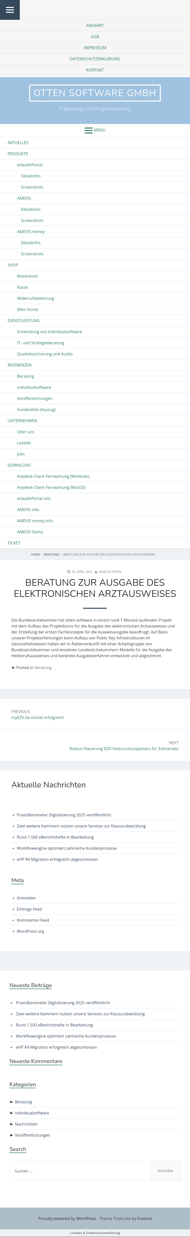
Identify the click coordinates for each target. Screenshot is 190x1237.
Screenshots (32, 187)
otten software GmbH (95, 93)
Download (19, 465)
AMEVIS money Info (35, 521)
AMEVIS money (31, 232)
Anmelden (26, 898)
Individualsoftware (34, 387)
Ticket (14, 543)
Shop (13, 265)
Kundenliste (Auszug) (36, 409)
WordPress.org (30, 931)
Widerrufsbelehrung (35, 298)
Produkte (18, 154)
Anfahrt (95, 25)
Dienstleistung (24, 321)
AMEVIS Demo (30, 532)
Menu (100, 130)
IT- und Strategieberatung (40, 343)
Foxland (144, 1218)
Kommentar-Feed (33, 920)
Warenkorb (27, 276)
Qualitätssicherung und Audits (45, 354)
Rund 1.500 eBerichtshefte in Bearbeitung (55, 837)
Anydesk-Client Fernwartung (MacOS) (51, 487)
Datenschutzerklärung (95, 59)
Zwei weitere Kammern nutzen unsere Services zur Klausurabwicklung (81, 826)
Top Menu (10, 19)
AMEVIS (24, 198)
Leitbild (24, 443)
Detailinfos (31, 176)
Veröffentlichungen (34, 398)
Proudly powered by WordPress (67, 1218)
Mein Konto (27, 309)
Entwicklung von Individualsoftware (49, 332)
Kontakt (95, 70)
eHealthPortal (30, 165)
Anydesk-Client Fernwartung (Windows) (53, 476)
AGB (95, 36)
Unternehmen (22, 421)
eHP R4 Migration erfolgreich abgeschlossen (57, 859)
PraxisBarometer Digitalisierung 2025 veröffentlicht (64, 815)
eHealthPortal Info (34, 498)
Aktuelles (18, 143)
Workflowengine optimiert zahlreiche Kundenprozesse (67, 848)
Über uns (25, 432)
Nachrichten (26, 1124)
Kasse (22, 287)
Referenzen (20, 365)
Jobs (21, 454)
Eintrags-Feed (29, 909)
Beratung (25, 376)
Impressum (95, 47)
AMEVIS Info (28, 510)
